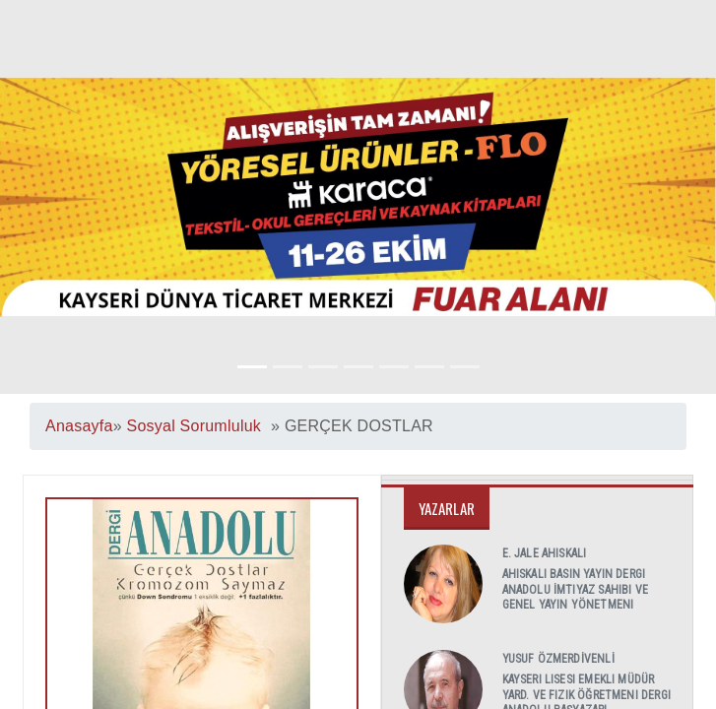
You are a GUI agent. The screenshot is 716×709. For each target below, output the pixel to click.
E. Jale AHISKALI (544, 553)
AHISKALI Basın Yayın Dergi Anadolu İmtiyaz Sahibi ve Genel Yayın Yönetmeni (575, 589)
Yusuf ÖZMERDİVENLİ (558, 659)
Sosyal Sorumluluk (193, 426)
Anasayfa (79, 426)
